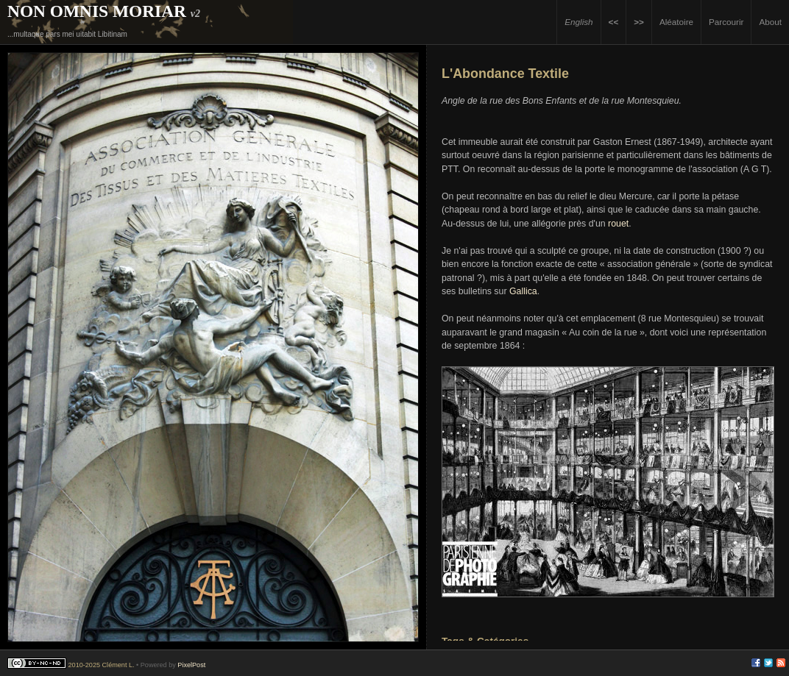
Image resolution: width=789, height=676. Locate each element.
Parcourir (726, 21)
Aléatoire (676, 21)
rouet (618, 223)
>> (639, 21)
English (578, 21)
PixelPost (191, 665)
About (770, 21)
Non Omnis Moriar (96, 11)
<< (614, 21)
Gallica (523, 291)
